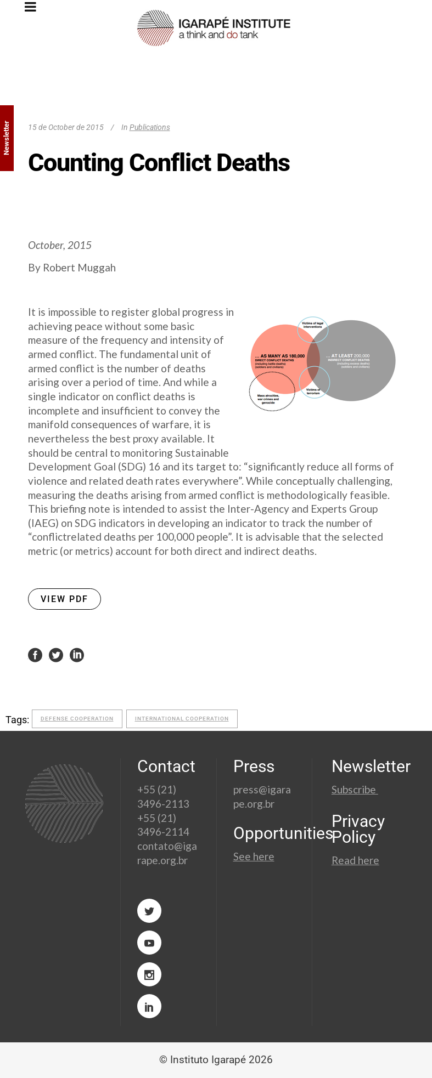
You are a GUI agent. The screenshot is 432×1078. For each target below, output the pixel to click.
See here (253, 856)
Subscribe (355, 789)
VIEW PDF (64, 599)
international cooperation (182, 719)
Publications (150, 127)
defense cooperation (77, 719)
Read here (355, 860)
